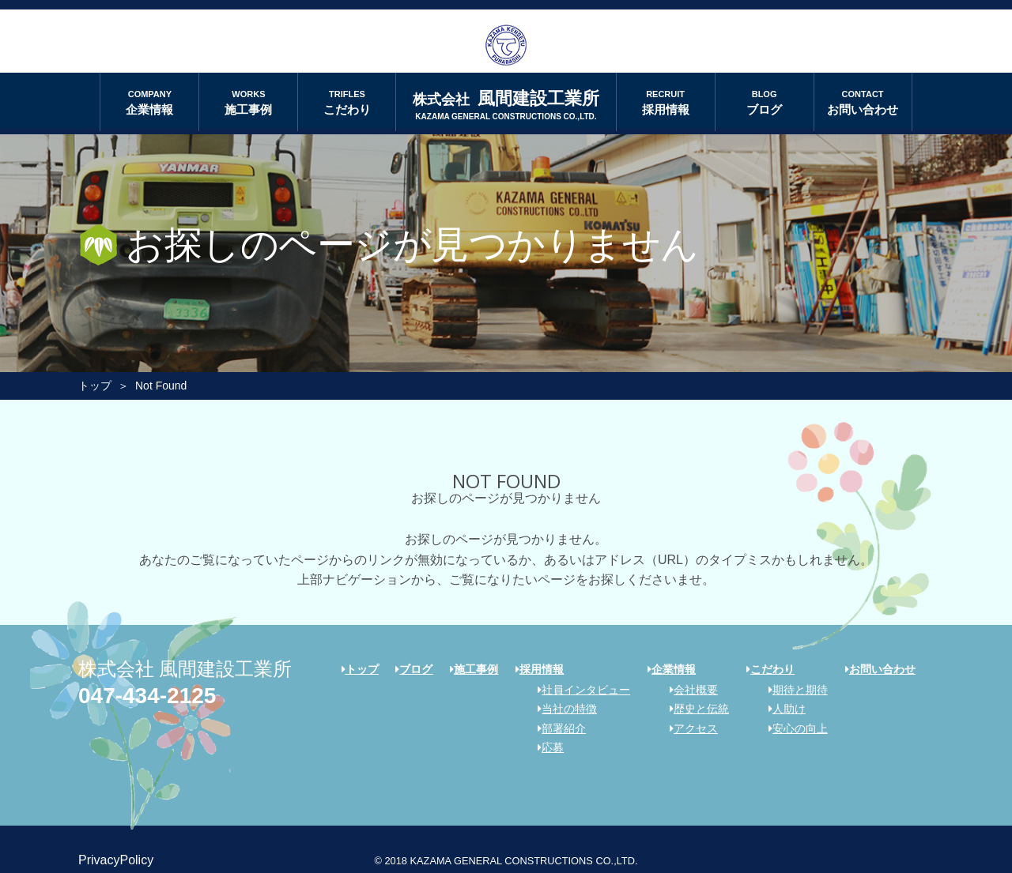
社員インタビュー (578, 689)
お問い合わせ (863, 101)
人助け (781, 708)
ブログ (765, 101)
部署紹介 (556, 728)
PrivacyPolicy (115, 860)
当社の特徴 (562, 708)
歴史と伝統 (694, 708)
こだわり (346, 101)
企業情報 (149, 101)
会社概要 (688, 689)
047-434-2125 (147, 695)
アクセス (688, 728)
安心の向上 (792, 728)
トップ (94, 385)
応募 (545, 747)
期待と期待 (792, 689)
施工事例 (248, 101)
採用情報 (666, 101)
